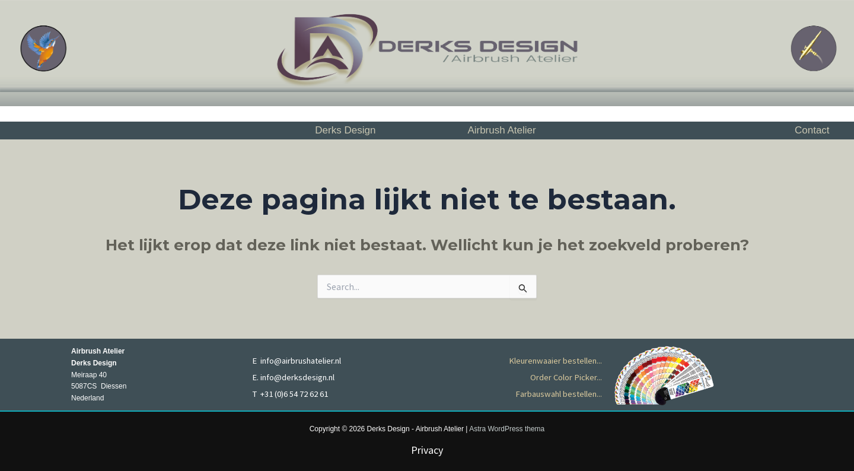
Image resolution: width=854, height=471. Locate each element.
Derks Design (345, 130)
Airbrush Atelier (501, 130)
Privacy (427, 450)
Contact (812, 130)
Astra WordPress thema (506, 429)
